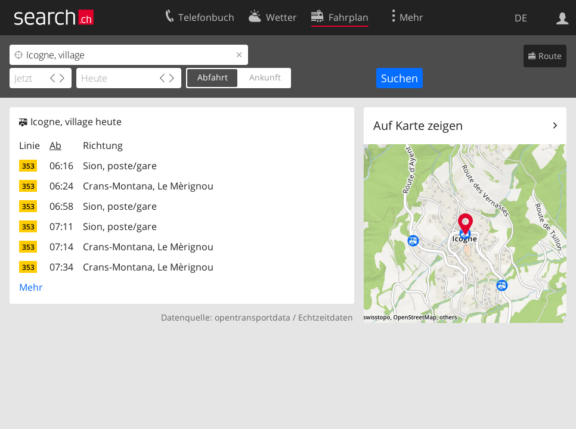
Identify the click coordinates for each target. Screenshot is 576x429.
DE (521, 17)
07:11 (61, 226)
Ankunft (265, 77)
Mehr (31, 287)
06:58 (61, 206)
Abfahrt (212, 77)
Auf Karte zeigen (418, 125)
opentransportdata (252, 317)
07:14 (61, 246)
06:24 (61, 185)
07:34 (61, 266)
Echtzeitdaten (325, 317)
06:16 (61, 165)
